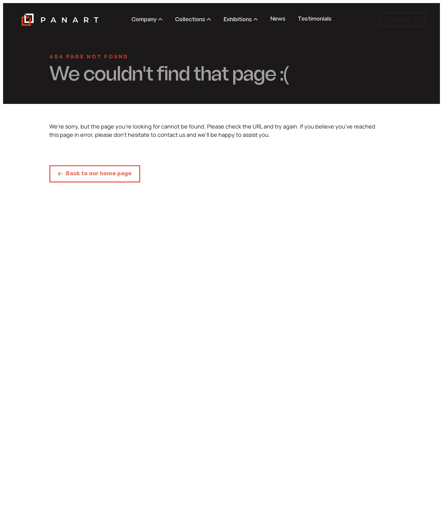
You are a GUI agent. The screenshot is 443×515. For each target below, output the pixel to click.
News (277, 19)
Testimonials (315, 19)
